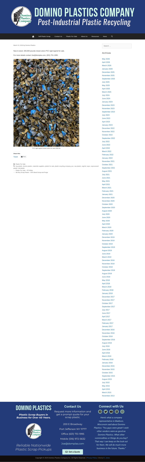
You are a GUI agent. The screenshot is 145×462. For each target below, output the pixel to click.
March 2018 (106, 287)
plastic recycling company (63, 166)
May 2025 (106, 85)
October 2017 (107, 303)
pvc (72, 166)
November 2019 (108, 241)
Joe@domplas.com (72, 443)
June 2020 (106, 217)
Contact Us (58, 36)
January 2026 (107, 69)
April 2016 (106, 353)
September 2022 (108, 138)
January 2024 (107, 102)
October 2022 (107, 135)
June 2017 (106, 313)
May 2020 (106, 221)
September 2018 (108, 270)
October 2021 (107, 165)
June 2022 (106, 145)
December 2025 (108, 72)
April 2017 (106, 317)
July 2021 (106, 175)
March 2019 (106, 257)
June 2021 (106, 178)
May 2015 (106, 386)
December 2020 (108, 198)
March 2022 (106, 151)
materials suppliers (38, 166)
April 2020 (106, 224)
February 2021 (107, 191)
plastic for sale (49, 166)
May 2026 (106, 59)
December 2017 (108, 297)
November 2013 (108, 396)
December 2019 (108, 237)
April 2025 (106, 89)
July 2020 (106, 214)
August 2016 (107, 343)
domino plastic (27, 166)
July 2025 (106, 82)
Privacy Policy (92, 458)
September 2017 (108, 307)
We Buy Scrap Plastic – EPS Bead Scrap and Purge (32, 172)
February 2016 (107, 359)
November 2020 (108, 201)
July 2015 (106, 383)
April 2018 (106, 284)
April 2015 (106, 389)
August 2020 (107, 211)
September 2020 (108, 207)
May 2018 (106, 280)
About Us (84, 36)
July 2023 (106, 115)
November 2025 (108, 75)
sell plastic (21, 168)
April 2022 (106, 148)
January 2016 (107, 363)
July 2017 (106, 310)
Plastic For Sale (71, 36)
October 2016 (107, 336)
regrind (84, 166)
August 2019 (107, 250)
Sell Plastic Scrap (44, 36)
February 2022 (107, 155)
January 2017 (107, 326)
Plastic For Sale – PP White (24, 170)
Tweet (15, 156)
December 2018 (108, 260)
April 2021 (106, 184)
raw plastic (77, 166)
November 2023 (108, 108)
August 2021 (107, 171)
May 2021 (106, 181)
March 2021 (106, 188)
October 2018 (107, 267)
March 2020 (106, 227)
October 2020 (107, 204)
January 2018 (107, 293)
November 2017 (108, 300)
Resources (95, 36)
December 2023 (108, 105)
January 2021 (107, 194)
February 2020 (107, 231)
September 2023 (108, 112)
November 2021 (108, 161)
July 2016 (106, 346)
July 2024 (106, 95)
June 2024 (106, 99)
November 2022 (108, 132)
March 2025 (106, 92)
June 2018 (106, 277)
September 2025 (108, 79)
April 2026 (106, 62)
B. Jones (107, 458)
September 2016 (108, 340)
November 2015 (108, 369)
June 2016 (106, 350)
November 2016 (108, 333)
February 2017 (107, 323)
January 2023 (107, 125)
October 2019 (107, 244)
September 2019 (108, 247)
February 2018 (107, 290)
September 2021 (108, 168)
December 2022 (108, 128)
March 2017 (106, 320)
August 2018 (107, 274)
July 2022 (106, 142)
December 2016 (108, 330)
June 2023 (106, 118)
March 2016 (106, 356)
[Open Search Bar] (112, 36)
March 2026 (106, 65)
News (105, 36)
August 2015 (107, 379)
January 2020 (107, 234)
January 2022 (107, 158)
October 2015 (107, 373)
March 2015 (106, 392)
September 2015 (108, 376)
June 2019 (106, 254)
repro (88, 166)
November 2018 (108, 264)
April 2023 (106, 122)
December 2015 (108, 366)
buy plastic (19, 166)
